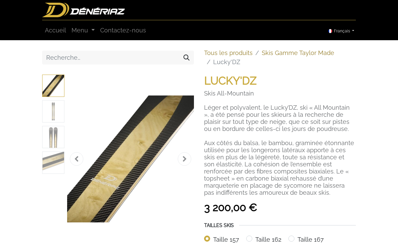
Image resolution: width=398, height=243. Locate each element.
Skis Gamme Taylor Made (298, 52)
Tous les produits (228, 52)
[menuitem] (55, 30)
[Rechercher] (186, 57)
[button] (76, 159)
